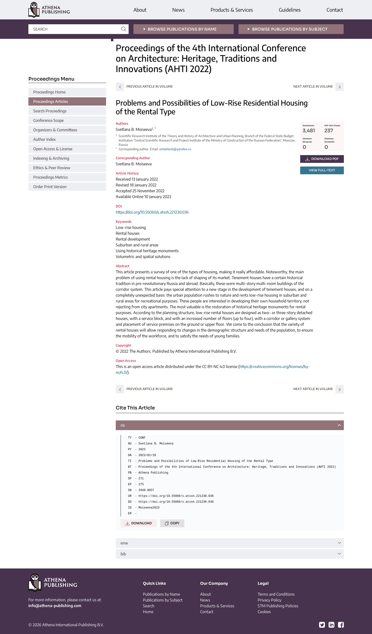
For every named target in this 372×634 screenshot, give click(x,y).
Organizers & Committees (55, 129)
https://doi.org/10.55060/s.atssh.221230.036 (152, 212)
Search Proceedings (49, 110)
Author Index (44, 139)
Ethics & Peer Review (51, 167)
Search (148, 605)
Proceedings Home (49, 92)
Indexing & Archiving (51, 158)
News (178, 10)
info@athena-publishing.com (54, 605)
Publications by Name (161, 594)
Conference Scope (48, 120)
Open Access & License (52, 148)
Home (148, 611)
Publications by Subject (162, 600)
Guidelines (290, 10)
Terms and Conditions (276, 594)
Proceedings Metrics (50, 177)
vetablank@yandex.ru (175, 149)
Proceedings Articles (50, 101)
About (139, 10)
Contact (335, 10)
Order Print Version (49, 186)
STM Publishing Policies (278, 605)
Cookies (264, 611)
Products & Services (232, 10)
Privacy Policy (269, 600)
